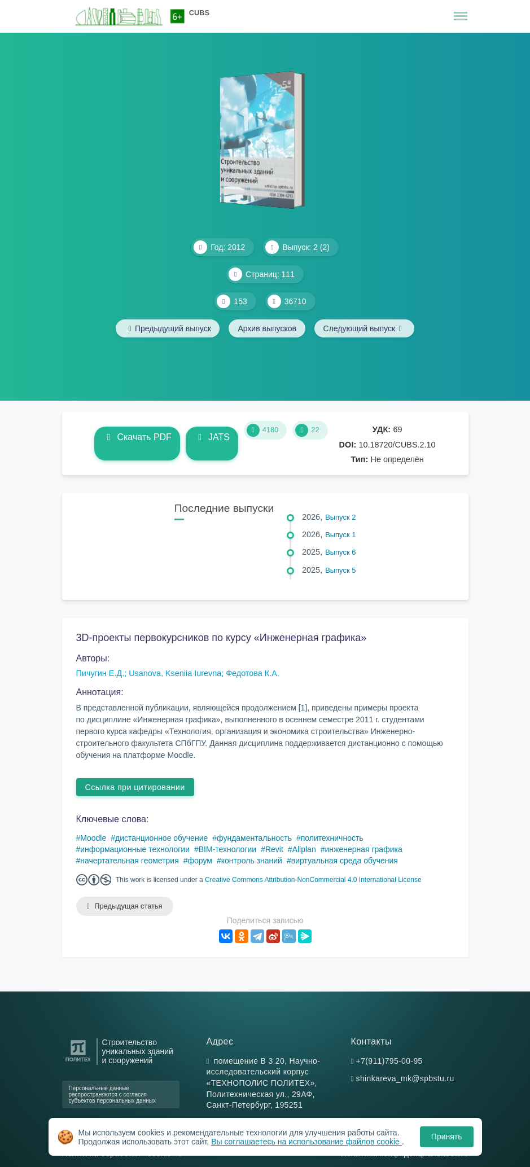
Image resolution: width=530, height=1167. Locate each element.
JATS (212, 437)
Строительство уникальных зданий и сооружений (137, 1051)
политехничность (332, 838)
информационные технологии (135, 849)
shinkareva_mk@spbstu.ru (405, 1078)
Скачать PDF (137, 437)
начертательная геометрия (129, 860)
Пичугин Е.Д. (100, 673)
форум (200, 860)
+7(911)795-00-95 (389, 1060)
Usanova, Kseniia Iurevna (175, 673)
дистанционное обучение (161, 838)
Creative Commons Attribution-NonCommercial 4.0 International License (313, 880)
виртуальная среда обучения (344, 860)
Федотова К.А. (252, 673)
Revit (274, 849)
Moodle (93, 838)
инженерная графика (363, 849)
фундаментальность (254, 838)
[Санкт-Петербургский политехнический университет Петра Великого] (78, 1062)
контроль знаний (251, 860)
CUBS (199, 12)
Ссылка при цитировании (135, 787)
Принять (446, 1136)
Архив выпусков (267, 328)
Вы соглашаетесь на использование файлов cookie (306, 1141)
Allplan (304, 849)
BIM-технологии (227, 849)
